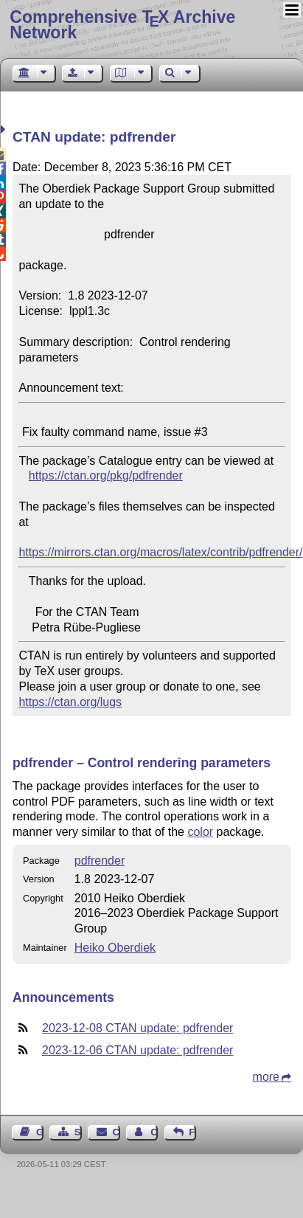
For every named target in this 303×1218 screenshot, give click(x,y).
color (200, 832)
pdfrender (99, 860)
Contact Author (154, 1132)
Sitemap (78, 1132)
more (266, 1076)
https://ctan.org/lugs (70, 702)
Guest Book (39, 1132)
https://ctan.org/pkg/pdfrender (106, 475)
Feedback (192, 1132)
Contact (116, 1132)
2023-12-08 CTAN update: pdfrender (137, 1028)
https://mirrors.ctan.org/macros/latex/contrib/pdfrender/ (160, 552)
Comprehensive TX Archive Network (122, 24)
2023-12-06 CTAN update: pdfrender (137, 1050)
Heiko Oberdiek (115, 947)
